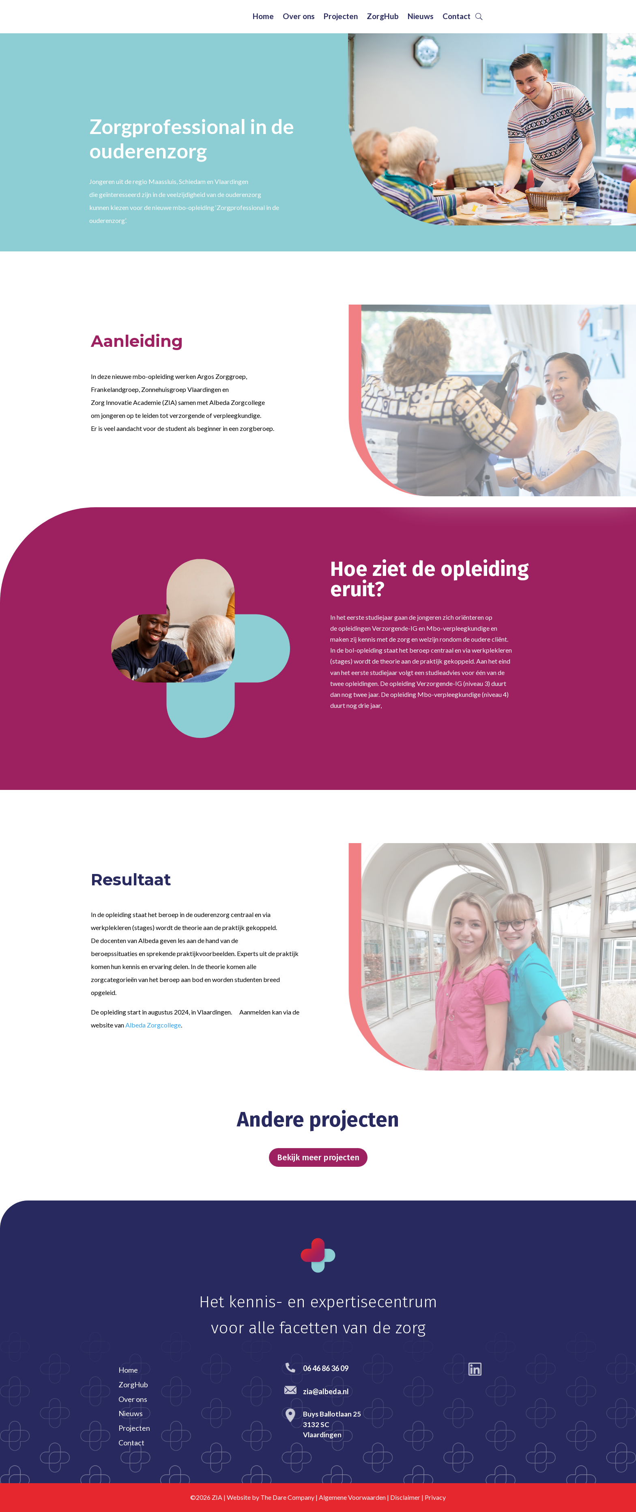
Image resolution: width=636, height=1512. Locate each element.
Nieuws (421, 17)
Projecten (341, 17)
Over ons (299, 17)
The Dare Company (287, 1497)
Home (263, 17)
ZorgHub (383, 17)
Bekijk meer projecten (318, 1157)
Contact (457, 17)
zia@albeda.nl (326, 1391)
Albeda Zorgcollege (153, 1025)
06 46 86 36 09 (325, 1368)
